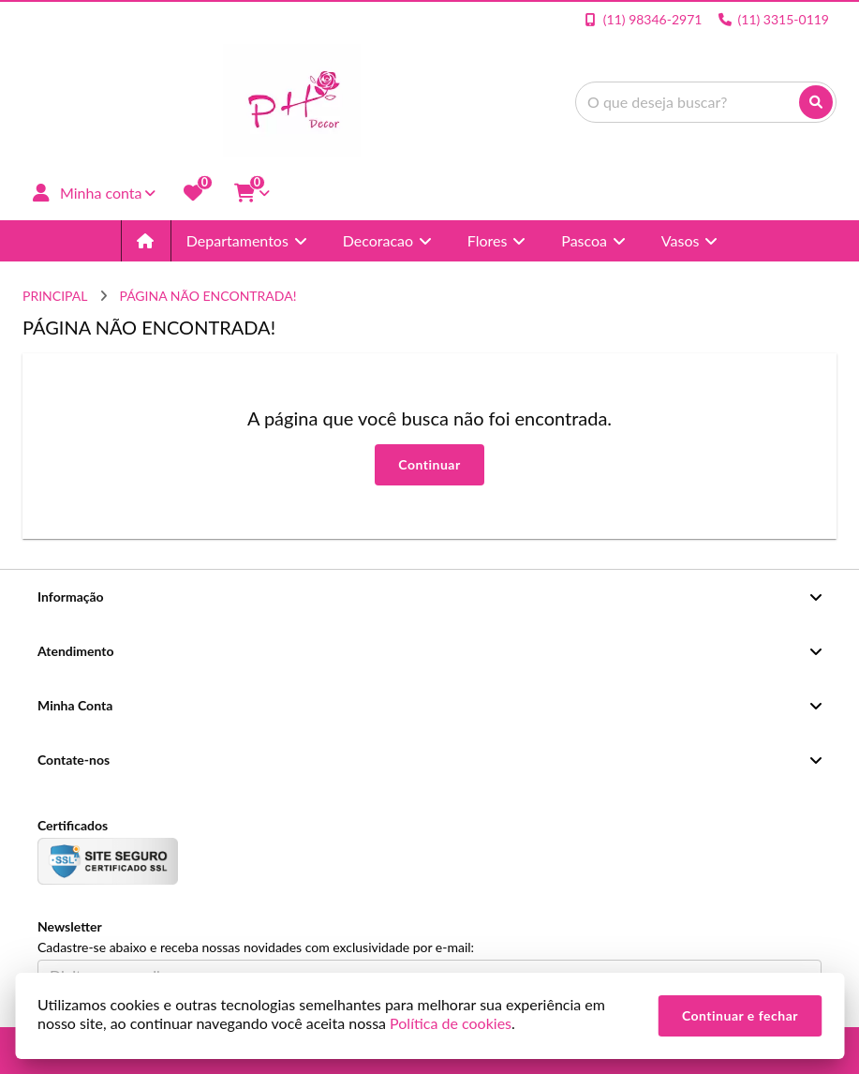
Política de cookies (450, 1023)
